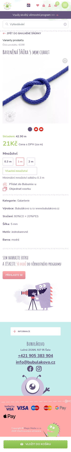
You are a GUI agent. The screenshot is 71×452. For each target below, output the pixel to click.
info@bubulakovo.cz (35, 362)
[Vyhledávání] (35, 24)
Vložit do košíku (35, 444)
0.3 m (8, 162)
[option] (35, 90)
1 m (20, 162)
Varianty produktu (13, 40)
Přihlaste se (14, 275)
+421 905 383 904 (35, 355)
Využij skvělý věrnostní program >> (36, 15)
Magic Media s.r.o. (33, 428)
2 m (31, 162)
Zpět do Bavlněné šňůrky (24, 33)
